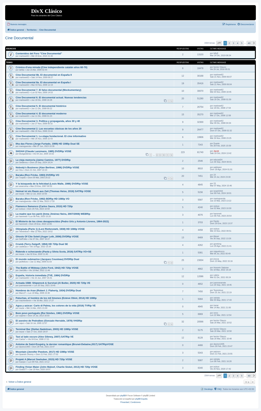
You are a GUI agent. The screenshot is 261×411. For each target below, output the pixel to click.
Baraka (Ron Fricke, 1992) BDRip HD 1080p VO (42, 198)
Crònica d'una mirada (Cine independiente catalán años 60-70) (51, 67)
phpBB (123, 396)
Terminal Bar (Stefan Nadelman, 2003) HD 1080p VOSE (47, 329)
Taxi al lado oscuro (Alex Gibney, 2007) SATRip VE (44, 336)
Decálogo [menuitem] (208, 389)
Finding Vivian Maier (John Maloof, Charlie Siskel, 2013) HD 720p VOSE (57, 367)
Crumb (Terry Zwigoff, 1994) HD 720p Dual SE (42, 244)
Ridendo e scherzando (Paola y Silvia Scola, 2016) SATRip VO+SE (53, 251)
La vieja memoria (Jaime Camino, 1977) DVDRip (43, 160)
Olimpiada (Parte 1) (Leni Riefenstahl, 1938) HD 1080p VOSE (50, 229)
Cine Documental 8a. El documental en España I (43, 82)
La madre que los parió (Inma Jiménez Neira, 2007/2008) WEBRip (53, 213)
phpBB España (141, 399)
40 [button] (249, 43)
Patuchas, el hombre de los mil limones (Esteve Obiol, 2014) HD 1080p (56, 298)
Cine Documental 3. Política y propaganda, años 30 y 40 (48, 121)
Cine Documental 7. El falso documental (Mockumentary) (48, 90)
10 (163, 155)
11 (167, 155)
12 (171, 155)
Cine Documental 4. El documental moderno (41, 113)
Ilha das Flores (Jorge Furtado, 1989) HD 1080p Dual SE (48, 143)
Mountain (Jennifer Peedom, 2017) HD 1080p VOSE (45, 351)
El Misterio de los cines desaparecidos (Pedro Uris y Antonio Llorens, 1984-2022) (62, 221)
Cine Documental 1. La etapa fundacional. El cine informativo (51, 136)
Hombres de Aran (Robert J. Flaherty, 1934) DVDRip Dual (48, 290)
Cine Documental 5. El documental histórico (41, 106)
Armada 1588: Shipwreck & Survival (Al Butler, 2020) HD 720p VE (53, 283)
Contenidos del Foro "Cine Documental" (39, 53)
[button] (219, 43)
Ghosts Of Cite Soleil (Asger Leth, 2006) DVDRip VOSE (47, 236)
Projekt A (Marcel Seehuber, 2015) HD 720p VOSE (44, 359)
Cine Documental (19, 38)
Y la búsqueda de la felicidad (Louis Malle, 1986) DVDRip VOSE (52, 183)
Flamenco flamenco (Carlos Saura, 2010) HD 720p (44, 206)
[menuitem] (16, 24)
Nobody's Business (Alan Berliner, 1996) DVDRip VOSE (47, 167)
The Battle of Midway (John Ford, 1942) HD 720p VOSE (47, 267)
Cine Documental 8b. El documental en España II (44, 74)
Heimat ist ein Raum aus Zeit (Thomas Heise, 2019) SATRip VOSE (53, 191)
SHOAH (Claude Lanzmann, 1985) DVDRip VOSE (43, 151)
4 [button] (237, 43)
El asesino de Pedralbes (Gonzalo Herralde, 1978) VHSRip (49, 320)
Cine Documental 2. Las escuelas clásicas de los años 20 (49, 128)
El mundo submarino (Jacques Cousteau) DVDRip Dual (47, 259)
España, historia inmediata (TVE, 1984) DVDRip (43, 275)
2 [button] (229, 43)
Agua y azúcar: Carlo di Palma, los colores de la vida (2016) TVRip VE (56, 305)
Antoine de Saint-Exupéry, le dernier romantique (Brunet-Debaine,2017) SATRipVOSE (65, 344)
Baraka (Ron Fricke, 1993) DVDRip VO (37, 175)
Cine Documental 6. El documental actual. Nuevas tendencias (51, 97)
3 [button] (233, 43)
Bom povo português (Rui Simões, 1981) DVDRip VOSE (48, 313)
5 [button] (241, 43)
